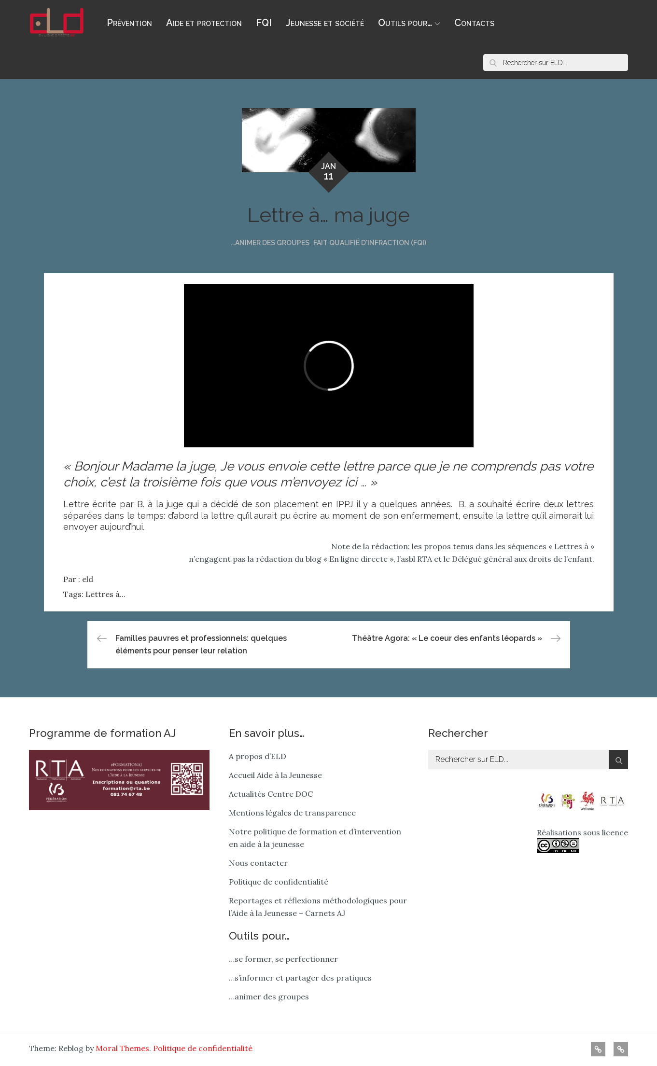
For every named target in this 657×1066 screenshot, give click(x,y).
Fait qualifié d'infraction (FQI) (369, 243)
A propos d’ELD (257, 756)
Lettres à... (105, 594)
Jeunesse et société (325, 22)
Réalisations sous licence (582, 840)
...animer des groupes (270, 243)
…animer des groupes (269, 996)
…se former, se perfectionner (283, 959)
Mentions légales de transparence (292, 812)
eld (87, 579)
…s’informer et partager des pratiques (300, 978)
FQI (264, 22)
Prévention (129, 22)
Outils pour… (409, 22)
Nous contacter (258, 863)
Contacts (474, 22)
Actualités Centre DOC (271, 794)
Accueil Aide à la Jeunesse (275, 775)
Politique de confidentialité (278, 881)
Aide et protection (204, 22)
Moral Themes (122, 1048)
